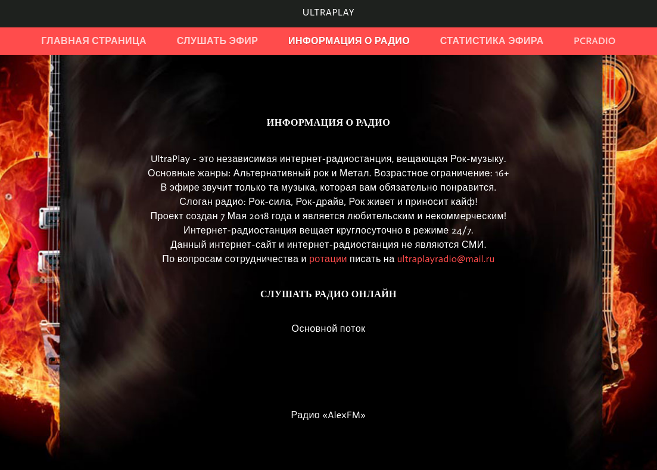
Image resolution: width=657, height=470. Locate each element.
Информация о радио (349, 40)
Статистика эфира (492, 40)
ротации (328, 258)
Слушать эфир (218, 40)
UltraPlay (328, 12)
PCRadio (595, 40)
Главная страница (94, 40)
